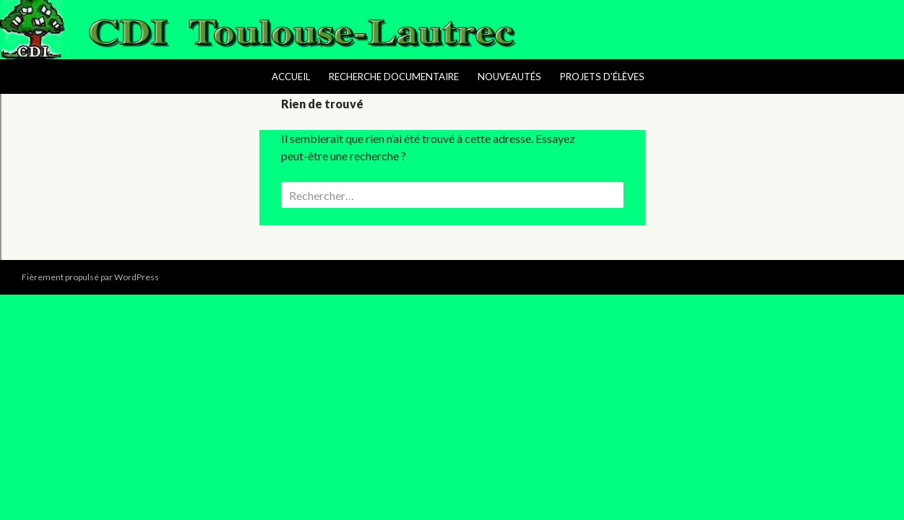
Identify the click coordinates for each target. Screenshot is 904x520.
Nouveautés (509, 76)
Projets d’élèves (602, 76)
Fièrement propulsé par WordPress (90, 277)
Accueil (291, 76)
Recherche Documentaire (394, 76)
